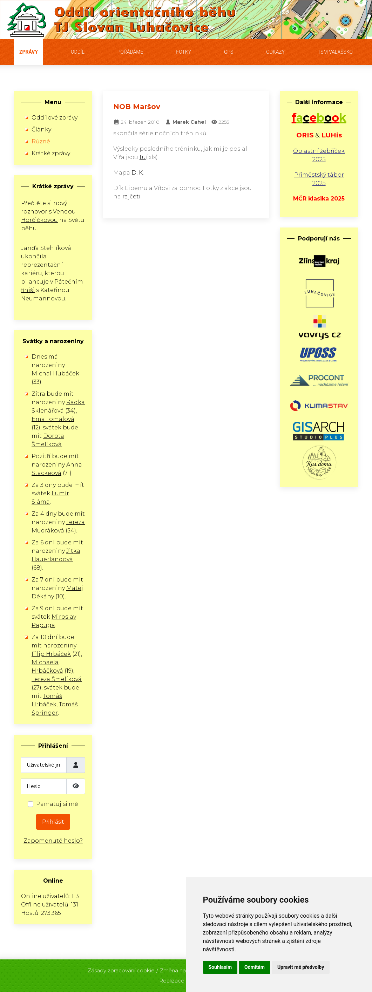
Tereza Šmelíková (57, 679)
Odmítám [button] (254, 967)
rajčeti (131, 196)
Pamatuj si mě (57, 804)
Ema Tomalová (53, 419)
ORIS (304, 135)
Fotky (183, 52)
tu (143, 157)
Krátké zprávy (51, 153)
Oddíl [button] (77, 52)
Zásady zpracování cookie (121, 968)
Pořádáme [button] (130, 52)
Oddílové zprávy (54, 117)
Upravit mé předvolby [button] (300, 967)
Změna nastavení (182, 968)
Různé (41, 141)
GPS (229, 52)
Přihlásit (53, 821)
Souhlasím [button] (220, 967)
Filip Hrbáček (51, 654)
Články (41, 129)
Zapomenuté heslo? (53, 840)
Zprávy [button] (28, 52)
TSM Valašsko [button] (335, 52)
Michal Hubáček (55, 373)
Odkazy (275, 52)
